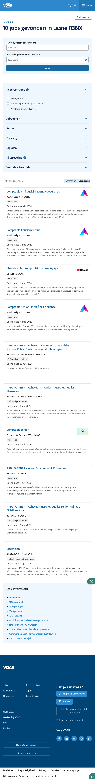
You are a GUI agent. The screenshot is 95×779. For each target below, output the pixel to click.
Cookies (55, 770)
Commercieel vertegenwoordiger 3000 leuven (32, 633)
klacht (80, 720)
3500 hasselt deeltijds (20, 638)
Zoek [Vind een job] (47, 67)
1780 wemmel (16, 602)
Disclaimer (8, 770)
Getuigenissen (33, 695)
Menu (89, 5)
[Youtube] (74, 738)
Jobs (8, 21)
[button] (91, 581)
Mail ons (66, 701)
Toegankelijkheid (26, 770)
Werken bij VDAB (11, 717)
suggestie (68, 720)
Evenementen (33, 685)
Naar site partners (26, 753)
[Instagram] (81, 738)
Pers (5, 722)
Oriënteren (8, 695)
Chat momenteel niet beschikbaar (76, 711)
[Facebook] (59, 738)
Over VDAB (8, 711)
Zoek (74, 5)
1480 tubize (15, 597)
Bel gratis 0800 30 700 (73, 693)
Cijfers (29, 690)
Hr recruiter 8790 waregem (23, 624)
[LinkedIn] (66, 738)
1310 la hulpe (15, 615)
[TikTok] (89, 738)
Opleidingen (9, 690)
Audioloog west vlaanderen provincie (28, 620)
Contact (7, 728)
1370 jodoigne (16, 606)
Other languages (71, 770)
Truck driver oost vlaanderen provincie (29, 629)
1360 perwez (15, 611)
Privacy (43, 770)
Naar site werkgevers (26, 744)
